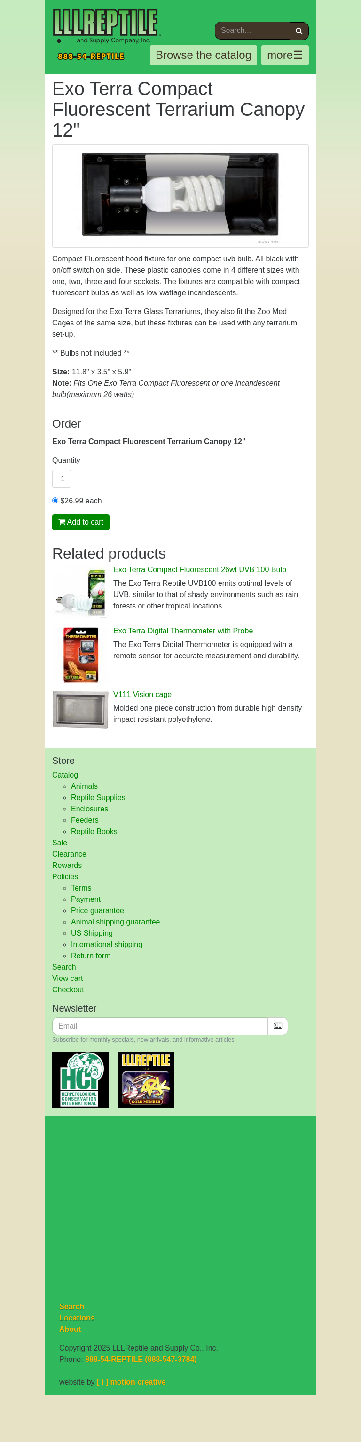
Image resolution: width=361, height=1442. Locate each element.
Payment (86, 899)
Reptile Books (94, 831)
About (70, 1329)
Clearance (69, 854)
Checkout (68, 990)
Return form (90, 956)
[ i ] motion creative (131, 1382)
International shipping (106, 944)
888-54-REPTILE (92, 57)
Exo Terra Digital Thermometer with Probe (183, 631)
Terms (81, 888)
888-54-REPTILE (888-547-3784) (140, 1359)
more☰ (285, 55)
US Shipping (92, 933)
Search (64, 967)
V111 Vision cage (142, 694)
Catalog (65, 775)
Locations (77, 1318)
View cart (67, 978)
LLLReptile (107, 26)
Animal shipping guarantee (115, 922)
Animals (84, 786)
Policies (65, 877)
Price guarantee (97, 911)
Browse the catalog (203, 55)
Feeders (85, 820)
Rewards (67, 865)
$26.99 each (77, 501)
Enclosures (89, 809)
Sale (59, 843)
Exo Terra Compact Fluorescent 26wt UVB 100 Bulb (199, 570)
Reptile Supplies (98, 798)
